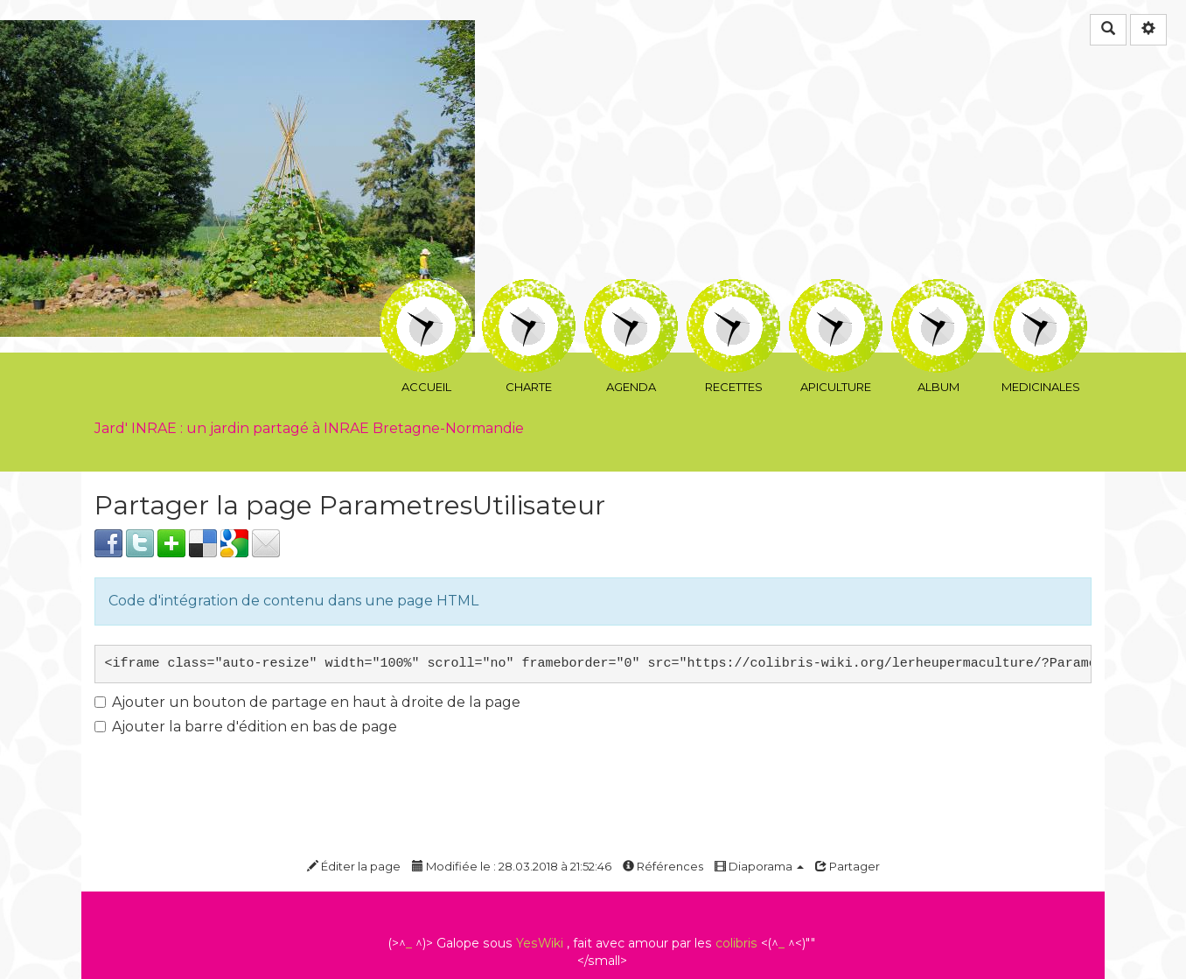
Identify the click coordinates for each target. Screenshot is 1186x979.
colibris (736, 943)
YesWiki (539, 943)
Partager (847, 866)
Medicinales (1040, 291)
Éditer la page (354, 866)
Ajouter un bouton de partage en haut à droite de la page (307, 702)
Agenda (631, 291)
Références (663, 866)
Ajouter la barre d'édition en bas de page (245, 726)
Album (938, 291)
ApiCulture (836, 291)
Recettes (733, 291)
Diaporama (759, 866)
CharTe (529, 291)
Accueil (426, 291)
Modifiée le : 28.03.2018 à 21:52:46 (511, 866)
